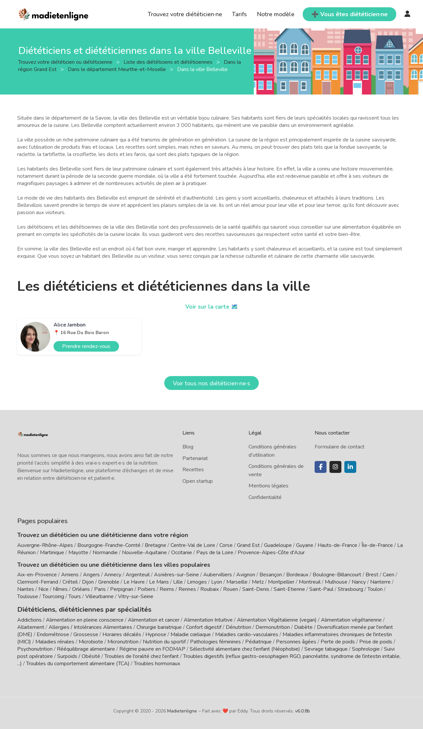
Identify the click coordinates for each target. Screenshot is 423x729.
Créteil (70, 582)
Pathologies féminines (215, 640)
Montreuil (310, 582)
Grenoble (108, 582)
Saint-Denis (255, 589)
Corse (226, 545)
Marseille (237, 582)
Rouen (230, 589)
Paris (100, 589)
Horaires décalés (121, 633)
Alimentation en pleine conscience (85, 619)
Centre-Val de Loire (193, 545)
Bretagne (155, 545)
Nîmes (60, 589)
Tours (74, 596)
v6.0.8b (302, 710)
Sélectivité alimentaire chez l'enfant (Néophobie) (245, 648)
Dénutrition (238, 626)
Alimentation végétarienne (351, 619)
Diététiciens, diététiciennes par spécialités (76, 609)
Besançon (270, 574)
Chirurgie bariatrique (159, 626)
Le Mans (159, 582)
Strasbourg (350, 589)
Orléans (81, 589)
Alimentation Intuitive (208, 619)
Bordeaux (297, 574)
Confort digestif (203, 626)
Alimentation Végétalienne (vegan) (277, 619)
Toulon (375, 589)
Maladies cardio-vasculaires (246, 633)
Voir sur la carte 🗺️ (212, 307)
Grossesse (85, 633)
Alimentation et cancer (153, 619)
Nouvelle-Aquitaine (144, 552)
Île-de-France (377, 545)
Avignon (245, 574)
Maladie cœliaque (191, 633)
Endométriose (53, 633)
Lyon (216, 582)
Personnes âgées (296, 640)
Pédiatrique (258, 640)
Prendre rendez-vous (86, 346)
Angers (91, 574)
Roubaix (209, 589)
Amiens (70, 574)
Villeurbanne (99, 596)
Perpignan (121, 589)
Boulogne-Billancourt (337, 574)
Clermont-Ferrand (37, 582)
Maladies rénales (54, 640)
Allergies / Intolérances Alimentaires (90, 626)
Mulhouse (336, 582)
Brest (371, 574)
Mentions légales (268, 485)
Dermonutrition (273, 626)
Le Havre (134, 582)
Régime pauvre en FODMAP (152, 648)
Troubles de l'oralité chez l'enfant (141, 655)
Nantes (25, 589)
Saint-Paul (321, 589)
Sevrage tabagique (326, 648)
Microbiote (91, 640)
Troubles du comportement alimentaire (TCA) (78, 662)
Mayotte (78, 552)
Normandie (105, 552)
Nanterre (380, 582)
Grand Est (248, 545)
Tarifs (239, 14)
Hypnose (155, 633)
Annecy (112, 574)
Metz (258, 582)
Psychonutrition (35, 648)
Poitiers (146, 589)
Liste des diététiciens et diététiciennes (169, 61)
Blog (187, 446)
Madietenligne (182, 710)
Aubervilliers (217, 574)
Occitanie (181, 552)
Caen (388, 574)
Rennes (187, 589)
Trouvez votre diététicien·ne (185, 14)
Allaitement (30, 626)
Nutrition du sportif (164, 640)
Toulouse (27, 596)
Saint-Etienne (289, 589)
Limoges (197, 582)
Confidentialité (265, 497)
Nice (43, 589)
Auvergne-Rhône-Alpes (45, 545)
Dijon (88, 582)
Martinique (52, 552)
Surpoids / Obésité (78, 655)
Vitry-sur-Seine (135, 596)
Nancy (359, 582)
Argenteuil (138, 574)
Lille (178, 582)
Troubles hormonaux (157, 662)
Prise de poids (375, 640)
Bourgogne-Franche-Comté (108, 545)
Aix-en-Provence (37, 574)
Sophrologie (366, 648)
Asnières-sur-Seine (176, 574)
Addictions (29, 619)
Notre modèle (275, 14)
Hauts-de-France (337, 545)
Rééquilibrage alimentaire (86, 648)
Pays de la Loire (214, 552)
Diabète (303, 626)
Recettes (193, 469)
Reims (167, 589)
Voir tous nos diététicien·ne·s (211, 383)
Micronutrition (122, 640)
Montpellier (281, 582)
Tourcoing (53, 596)
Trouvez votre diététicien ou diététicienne (66, 61)
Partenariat (195, 458)
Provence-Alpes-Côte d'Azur (271, 552)
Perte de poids (338, 640)
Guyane (304, 545)
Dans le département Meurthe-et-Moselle (117, 69)
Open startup (197, 481)
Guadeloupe (278, 545)
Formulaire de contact (340, 446)
